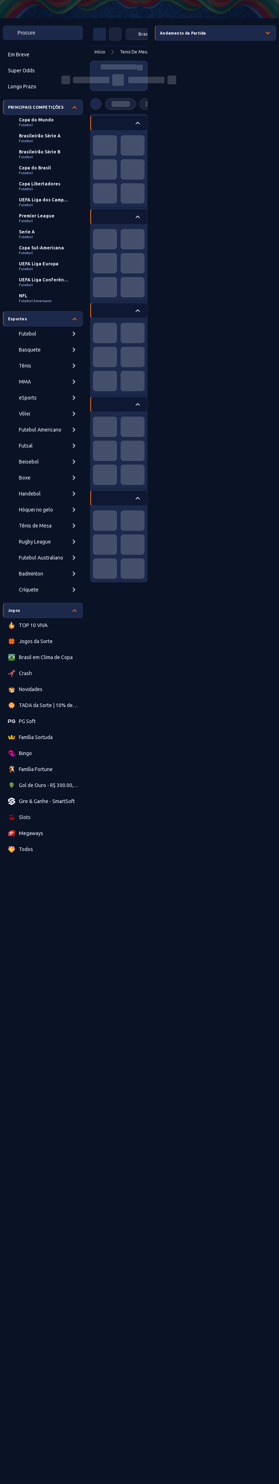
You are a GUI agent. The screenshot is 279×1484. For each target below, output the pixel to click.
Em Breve (18, 54)
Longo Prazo (22, 86)
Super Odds (21, 70)
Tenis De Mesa (134, 51)
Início (99, 51)
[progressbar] (119, 66)
